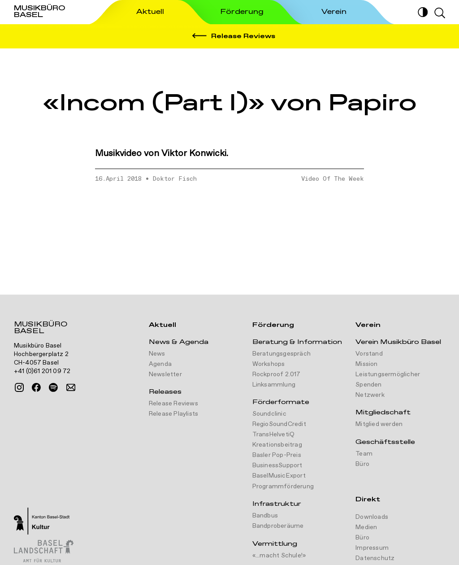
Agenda (160, 364)
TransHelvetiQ (273, 434)
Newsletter (165, 374)
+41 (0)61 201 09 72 (42, 371)
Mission (366, 364)
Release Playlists (173, 414)
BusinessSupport (277, 465)
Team (363, 454)
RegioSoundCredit (279, 424)
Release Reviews (173, 404)
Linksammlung (273, 385)
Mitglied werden (379, 424)
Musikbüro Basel (40, 329)
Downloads (371, 517)
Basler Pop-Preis (276, 455)
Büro (362, 464)
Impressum (372, 548)
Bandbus (265, 516)
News (157, 354)
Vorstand (369, 354)
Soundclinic (269, 414)
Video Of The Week (332, 179)
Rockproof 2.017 (276, 374)
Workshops (268, 364)
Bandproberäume (278, 526)
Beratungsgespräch (281, 354)
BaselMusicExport (279, 476)
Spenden (368, 385)
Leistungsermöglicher (387, 374)
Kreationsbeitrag (277, 445)
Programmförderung (283, 486)
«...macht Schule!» (279, 556)
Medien (366, 527)
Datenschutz (374, 558)
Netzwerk (370, 395)
